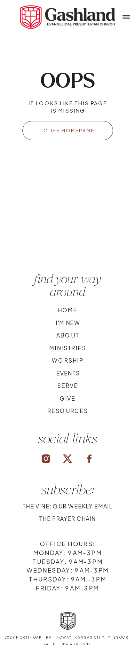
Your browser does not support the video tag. (68, 223)
